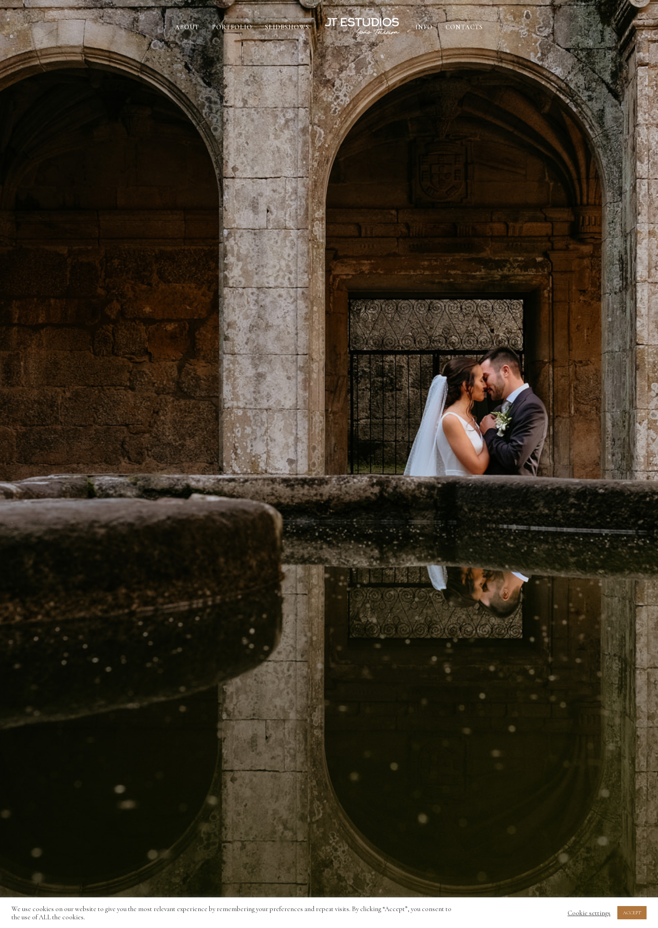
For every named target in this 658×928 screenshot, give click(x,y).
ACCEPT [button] (632, 913)
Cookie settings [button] (589, 913)
